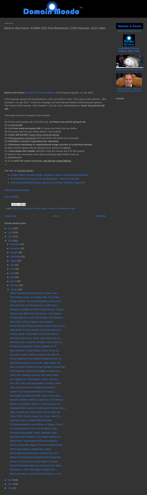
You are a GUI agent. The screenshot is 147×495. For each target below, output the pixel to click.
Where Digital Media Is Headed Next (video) (30, 449)
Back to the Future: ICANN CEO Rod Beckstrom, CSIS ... (36, 474)
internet (44, 208)
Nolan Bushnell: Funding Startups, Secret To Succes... (35, 350)
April (12, 277)
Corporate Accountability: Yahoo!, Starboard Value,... (34, 433)
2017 (10, 236)
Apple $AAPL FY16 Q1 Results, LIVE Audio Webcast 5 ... (36, 330)
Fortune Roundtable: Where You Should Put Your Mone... (36, 465)
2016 (10, 241)
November (15, 248)
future (30, 208)
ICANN (37, 208)
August (13, 261)
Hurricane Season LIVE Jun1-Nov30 (129, 70)
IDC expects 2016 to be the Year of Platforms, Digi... (34, 428)
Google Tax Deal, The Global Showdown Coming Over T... (37, 301)
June (12, 269)
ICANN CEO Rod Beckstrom (40, 92)
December (15, 244)
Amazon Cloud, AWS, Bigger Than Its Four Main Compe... (37, 445)
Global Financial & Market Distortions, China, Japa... (34, 293)
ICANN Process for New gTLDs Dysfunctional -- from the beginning (44, 178)
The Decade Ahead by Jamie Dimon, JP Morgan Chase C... (37, 424)
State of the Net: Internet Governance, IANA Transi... (34, 305)
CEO (20, 208)
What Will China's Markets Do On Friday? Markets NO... (36, 437)
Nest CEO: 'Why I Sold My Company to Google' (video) (35, 383)
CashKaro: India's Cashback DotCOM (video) (31, 420)
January (14, 289)
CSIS (25, 208)
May (12, 273)
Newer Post (10, 216)
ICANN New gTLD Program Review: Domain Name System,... (38, 326)
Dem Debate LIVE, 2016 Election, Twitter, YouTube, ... (35, 379)
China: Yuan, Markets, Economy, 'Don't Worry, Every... (35, 375)
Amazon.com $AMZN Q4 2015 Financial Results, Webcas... (37, 309)
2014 (10, 484)
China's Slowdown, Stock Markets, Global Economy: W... (36, 358)
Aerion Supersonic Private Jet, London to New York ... (35, 453)
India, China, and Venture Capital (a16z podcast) (32, 387)
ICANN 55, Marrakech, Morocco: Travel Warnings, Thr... (36, 404)
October (14, 252)
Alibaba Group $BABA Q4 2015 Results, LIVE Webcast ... (36, 313)
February (14, 285)
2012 (14, 208)
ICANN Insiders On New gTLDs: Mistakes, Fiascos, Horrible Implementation (49, 175)
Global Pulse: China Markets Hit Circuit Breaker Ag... (34, 441)
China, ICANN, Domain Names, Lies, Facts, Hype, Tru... (36, 416)
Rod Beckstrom (62, 208)
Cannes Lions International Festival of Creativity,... (33, 391)
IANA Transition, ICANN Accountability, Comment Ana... (35, 371)
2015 (10, 480)
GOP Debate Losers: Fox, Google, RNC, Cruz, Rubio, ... (36, 297)
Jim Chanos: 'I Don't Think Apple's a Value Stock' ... (33, 469)
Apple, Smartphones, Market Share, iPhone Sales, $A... (36, 412)
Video (72, 208)
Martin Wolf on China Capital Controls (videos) (31, 322)
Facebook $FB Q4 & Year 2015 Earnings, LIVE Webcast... (37, 317)
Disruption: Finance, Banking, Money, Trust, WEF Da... (35, 354)
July (12, 265)
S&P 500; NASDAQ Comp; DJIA (130, 31)
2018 (10, 232)
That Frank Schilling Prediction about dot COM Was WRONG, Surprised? (47, 182)
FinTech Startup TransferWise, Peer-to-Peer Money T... (35, 334)
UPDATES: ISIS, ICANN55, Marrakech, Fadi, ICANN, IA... (37, 342)
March (13, 281)
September (15, 256)
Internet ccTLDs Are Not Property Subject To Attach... (34, 461)
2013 (10, 488)
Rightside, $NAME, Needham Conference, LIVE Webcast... (37, 400)
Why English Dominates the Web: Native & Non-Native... (36, 395)
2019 (10, 228)
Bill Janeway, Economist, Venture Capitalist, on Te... (34, 346)
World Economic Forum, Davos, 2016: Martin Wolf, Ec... (36, 338)
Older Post (101, 216)
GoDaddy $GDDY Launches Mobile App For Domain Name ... (38, 408)
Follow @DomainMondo (16, 190)
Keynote (51, 208)
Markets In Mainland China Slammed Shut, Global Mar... (36, 457)
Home (56, 216)
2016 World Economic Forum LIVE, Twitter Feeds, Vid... (36, 363)
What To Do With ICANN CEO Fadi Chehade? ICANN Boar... (38, 367)
